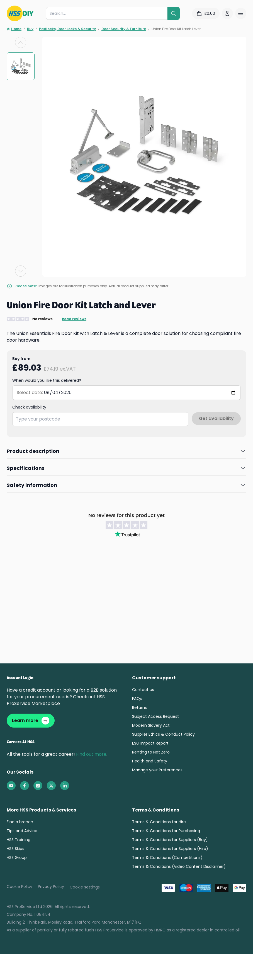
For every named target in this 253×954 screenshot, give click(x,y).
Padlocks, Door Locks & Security (67, 29)
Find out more (91, 755)
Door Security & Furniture (123, 29)
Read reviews (74, 319)
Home (14, 29)
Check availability (29, 407)
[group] (21, 66)
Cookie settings (85, 888)
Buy (30, 29)
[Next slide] (20, 271)
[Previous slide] (20, 42)
